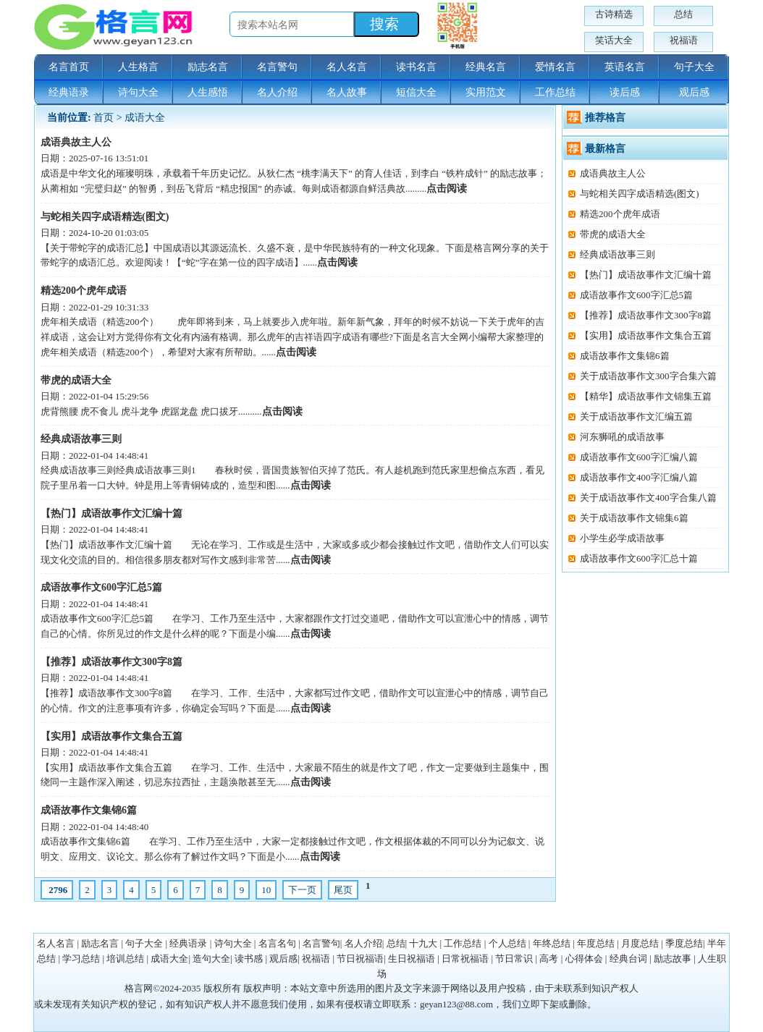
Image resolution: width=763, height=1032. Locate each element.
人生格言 (138, 67)
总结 (683, 14)
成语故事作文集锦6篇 (89, 810)
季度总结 (684, 943)
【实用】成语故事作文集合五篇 (111, 736)
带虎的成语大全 (76, 380)
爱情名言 (555, 67)
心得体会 (584, 958)
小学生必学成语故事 (622, 538)
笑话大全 (614, 40)
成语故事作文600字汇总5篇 (101, 587)
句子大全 (694, 67)
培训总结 (125, 958)
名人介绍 (277, 92)
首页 (103, 117)
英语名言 (624, 67)
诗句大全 (138, 92)
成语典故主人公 (76, 142)
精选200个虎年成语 (84, 290)
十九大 (423, 943)
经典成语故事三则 (81, 438)
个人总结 (507, 943)
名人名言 (346, 67)
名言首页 (69, 67)
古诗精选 (614, 14)
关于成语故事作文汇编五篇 (636, 416)
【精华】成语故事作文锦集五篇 (646, 396)
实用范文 (485, 92)
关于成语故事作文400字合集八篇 (648, 497)
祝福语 (684, 40)
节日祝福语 (360, 958)
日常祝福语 (465, 958)
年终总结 (551, 943)
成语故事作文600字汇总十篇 (639, 558)
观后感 (694, 92)
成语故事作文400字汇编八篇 (639, 477)
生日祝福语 (411, 958)
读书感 (249, 958)
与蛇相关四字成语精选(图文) (105, 216)
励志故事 (672, 958)
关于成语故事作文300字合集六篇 (648, 376)
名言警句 (277, 67)
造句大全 (211, 958)
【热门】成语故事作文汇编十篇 (111, 513)
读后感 (625, 92)
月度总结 (640, 943)
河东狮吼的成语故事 (622, 436)
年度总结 (596, 943)
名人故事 (346, 92)
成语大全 (145, 117)
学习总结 (81, 958)
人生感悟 (207, 92)
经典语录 (69, 92)
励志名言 (207, 67)
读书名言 (416, 67)
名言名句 (277, 943)
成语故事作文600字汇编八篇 (639, 457)
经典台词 (628, 958)
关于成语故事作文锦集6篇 (634, 517)
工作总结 (555, 92)
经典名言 (485, 67)
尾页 (343, 889)
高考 (548, 958)
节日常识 (514, 958)
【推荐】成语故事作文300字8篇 (111, 661)
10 (266, 889)
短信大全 (416, 92)
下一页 (302, 889)
